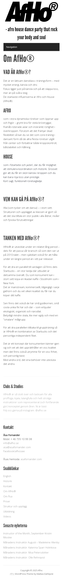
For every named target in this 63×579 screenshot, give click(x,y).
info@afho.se (11, 443)
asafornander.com (31, 459)
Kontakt (7, 486)
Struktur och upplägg (15, 506)
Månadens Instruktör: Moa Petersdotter (26, 552)
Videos (7, 516)
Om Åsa (7, 496)
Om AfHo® (9, 491)
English (7, 476)
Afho (12, 573)
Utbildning (8, 511)
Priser (6, 501)
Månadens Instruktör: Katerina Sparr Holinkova (29, 547)
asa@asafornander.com (17, 447)
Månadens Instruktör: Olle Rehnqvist (24, 557)
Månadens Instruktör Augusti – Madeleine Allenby (31, 542)
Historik (7, 481)
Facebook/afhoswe (14, 451)
